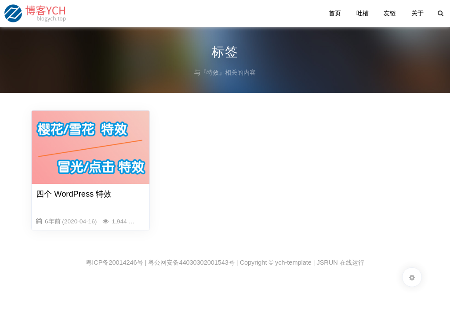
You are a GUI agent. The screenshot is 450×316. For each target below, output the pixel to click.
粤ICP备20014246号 (114, 262)
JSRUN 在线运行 (340, 262)
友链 (390, 13)
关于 (417, 13)
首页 (335, 13)
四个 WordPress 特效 (74, 193)
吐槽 (362, 13)
